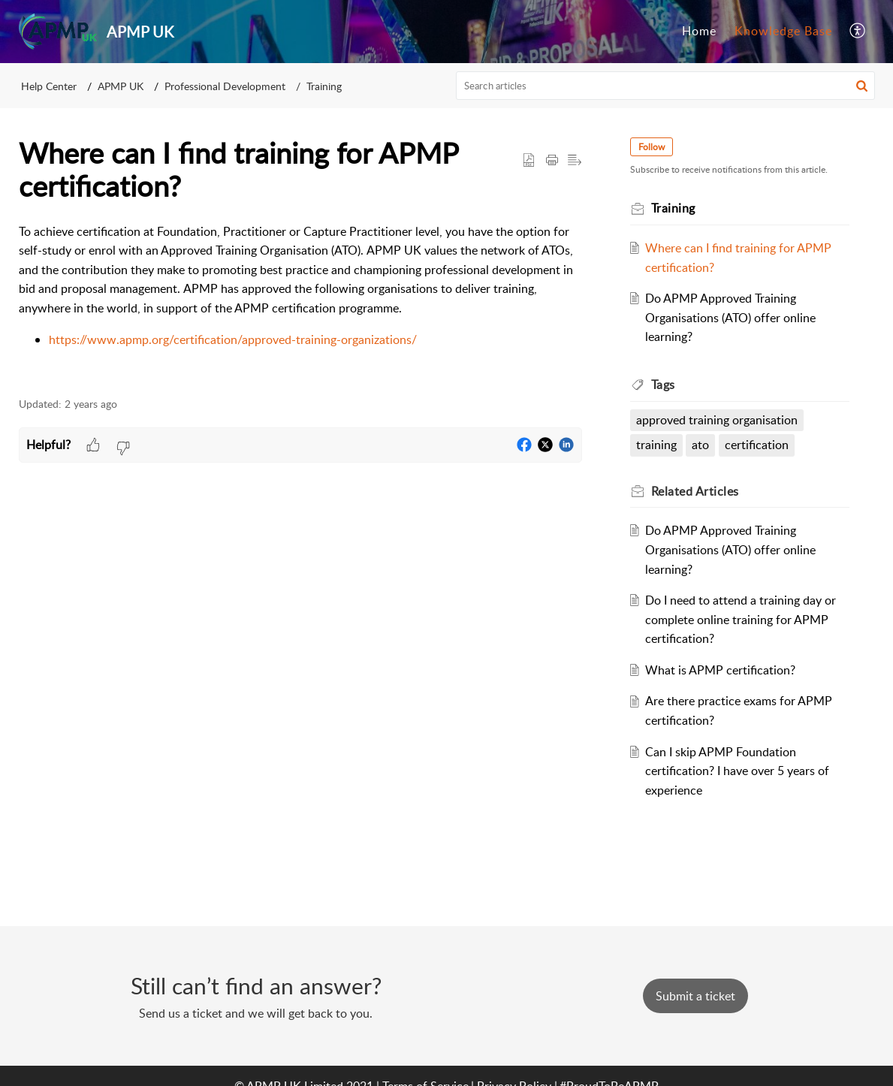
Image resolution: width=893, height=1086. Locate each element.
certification (757, 444)
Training (324, 86)
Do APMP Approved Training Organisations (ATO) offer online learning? (730, 317)
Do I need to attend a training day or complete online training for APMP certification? (740, 619)
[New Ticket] (695, 996)
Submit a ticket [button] (695, 996)
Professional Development (224, 86)
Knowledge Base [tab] (783, 31)
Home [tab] (699, 31)
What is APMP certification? (720, 670)
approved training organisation (717, 420)
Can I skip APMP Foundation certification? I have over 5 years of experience (737, 771)
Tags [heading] (663, 384)
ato (700, 444)
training (656, 444)
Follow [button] (651, 146)
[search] (665, 85)
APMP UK (120, 86)
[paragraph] (300, 301)
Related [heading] (695, 491)
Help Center (49, 86)
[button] (858, 31)
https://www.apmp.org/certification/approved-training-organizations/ (233, 339)
